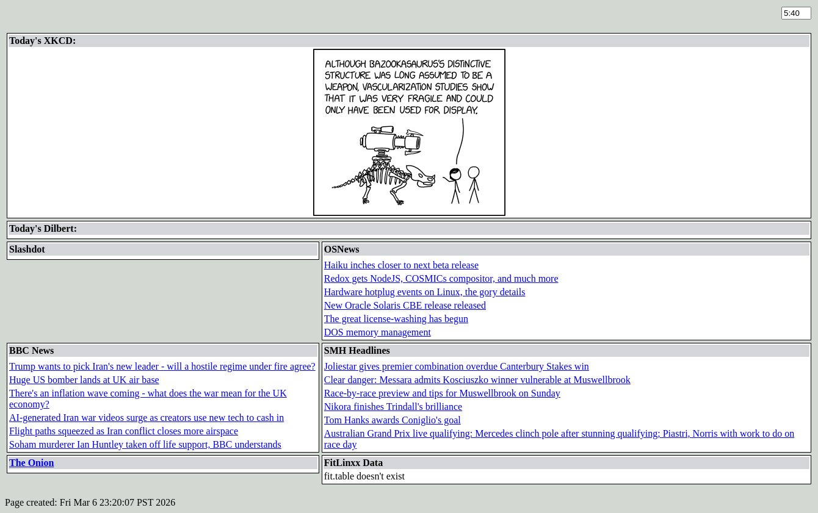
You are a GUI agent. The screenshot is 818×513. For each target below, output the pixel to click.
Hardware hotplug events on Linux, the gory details (425, 292)
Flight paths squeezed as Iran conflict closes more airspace (123, 431)
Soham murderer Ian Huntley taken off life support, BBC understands (145, 444)
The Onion (31, 462)
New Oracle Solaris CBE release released (405, 305)
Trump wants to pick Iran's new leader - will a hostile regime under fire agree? (162, 366)
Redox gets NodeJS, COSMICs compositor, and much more (441, 278)
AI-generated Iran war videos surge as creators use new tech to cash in (146, 417)
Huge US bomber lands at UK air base (84, 380)
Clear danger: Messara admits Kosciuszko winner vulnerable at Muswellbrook (477, 380)
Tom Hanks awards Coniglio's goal (392, 420)
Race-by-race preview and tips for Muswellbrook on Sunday (442, 393)
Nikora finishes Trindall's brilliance (393, 406)
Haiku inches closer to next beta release (401, 265)
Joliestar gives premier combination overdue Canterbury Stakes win (456, 366)
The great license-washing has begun (396, 319)
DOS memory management (377, 332)
